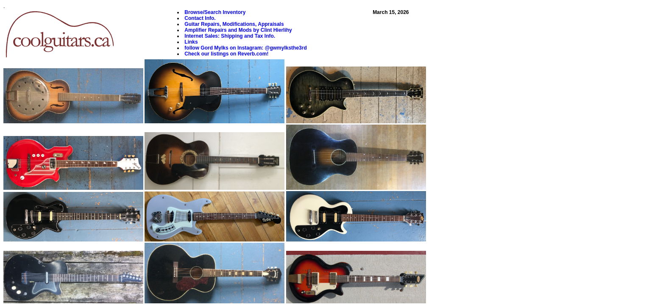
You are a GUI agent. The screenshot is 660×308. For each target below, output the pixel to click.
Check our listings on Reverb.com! (226, 54)
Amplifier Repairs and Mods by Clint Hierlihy (238, 30)
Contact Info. (199, 18)
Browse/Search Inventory (214, 12)
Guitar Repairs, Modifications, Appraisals (234, 24)
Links (191, 42)
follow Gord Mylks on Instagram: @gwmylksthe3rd (245, 48)
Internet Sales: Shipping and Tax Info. (229, 36)
